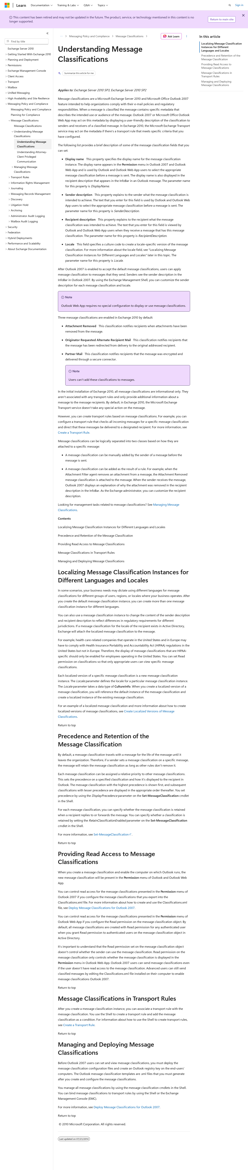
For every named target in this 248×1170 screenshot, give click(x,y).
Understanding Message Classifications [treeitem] (31, 144)
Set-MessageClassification (111, 834)
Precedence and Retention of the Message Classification (220, 57)
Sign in (239, 5)
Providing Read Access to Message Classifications (216, 66)
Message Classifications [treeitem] (28, 126)
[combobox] (26, 41)
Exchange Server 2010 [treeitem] (21, 48)
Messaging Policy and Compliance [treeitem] (31, 109)
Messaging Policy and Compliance (89, 36)
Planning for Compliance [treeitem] (25, 115)
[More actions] (186, 36)
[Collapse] (47, 33)
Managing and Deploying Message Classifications (216, 83)
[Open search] (230, 5)
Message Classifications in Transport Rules (216, 74)
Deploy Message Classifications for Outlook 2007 (102, 908)
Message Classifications (129, 36)
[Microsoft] (7, 5)
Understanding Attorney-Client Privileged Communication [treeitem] (32, 156)
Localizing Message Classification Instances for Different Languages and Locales (221, 47)
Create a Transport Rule (73, 432)
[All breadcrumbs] (61, 36)
